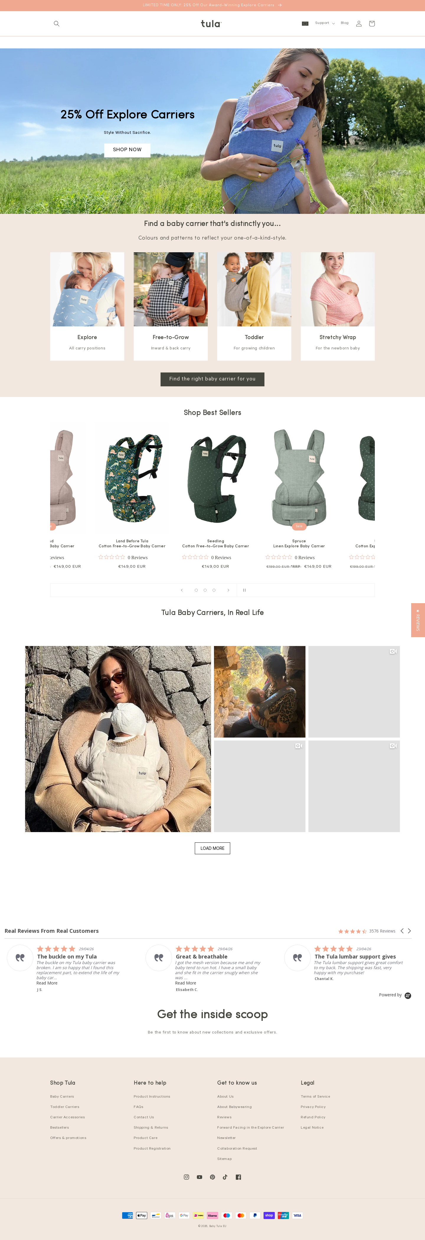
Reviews (224, 1118)
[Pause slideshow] (243, 590)
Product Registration (152, 1149)
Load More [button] (213, 848)
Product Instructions (152, 1097)
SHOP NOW (127, 150)
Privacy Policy (313, 1107)
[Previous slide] (181, 590)
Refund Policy (313, 1118)
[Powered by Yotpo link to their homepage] (395, 994)
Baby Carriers (62, 1097)
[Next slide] (228, 590)
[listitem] (230, 968)
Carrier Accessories (67, 1118)
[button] (56, 23)
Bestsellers (59, 1128)
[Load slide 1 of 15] (196, 590)
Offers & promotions (68, 1138)
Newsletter (226, 1138)
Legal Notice (312, 1128)
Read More (73, 978)
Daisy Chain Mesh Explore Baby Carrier (213, 543)
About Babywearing (234, 1107)
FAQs (138, 1107)
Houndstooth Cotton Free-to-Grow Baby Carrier (129, 543)
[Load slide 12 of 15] (214, 590)
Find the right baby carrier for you (212, 380)
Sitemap (224, 1159)
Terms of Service (315, 1097)
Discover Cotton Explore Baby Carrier (296, 543)
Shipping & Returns (151, 1128)
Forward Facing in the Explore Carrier (250, 1128)
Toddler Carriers (64, 1107)
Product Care (145, 1138)
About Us (225, 1097)
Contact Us (144, 1118)
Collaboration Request (237, 1149)
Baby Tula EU (218, 1226)
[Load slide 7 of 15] (205, 590)
